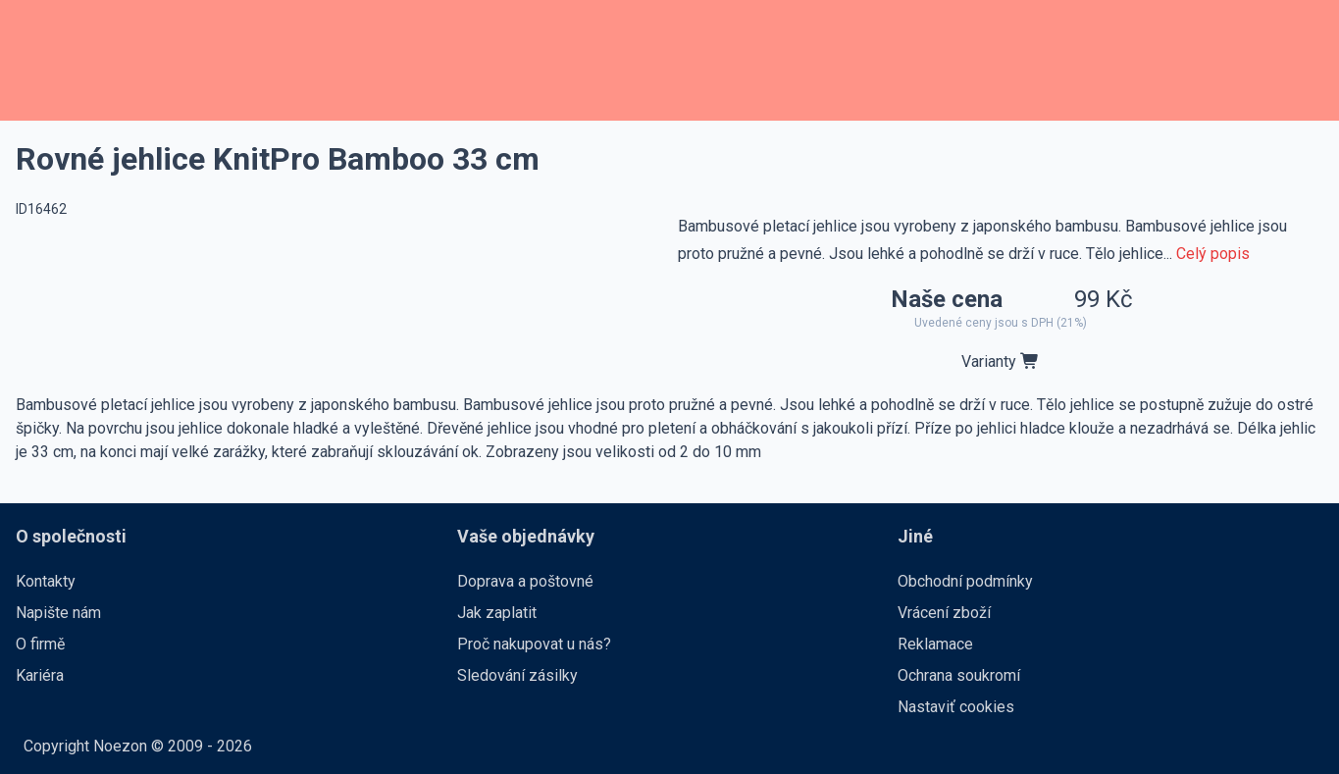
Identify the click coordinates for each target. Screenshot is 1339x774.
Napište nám (58, 612)
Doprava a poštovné (525, 581)
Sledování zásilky (517, 675)
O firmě (40, 644)
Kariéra (40, 675)
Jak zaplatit (497, 612)
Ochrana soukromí (959, 675)
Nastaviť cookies (956, 706)
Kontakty (46, 581)
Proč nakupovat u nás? (534, 644)
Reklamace (935, 644)
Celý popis (1213, 253)
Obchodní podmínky (965, 581)
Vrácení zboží (944, 612)
